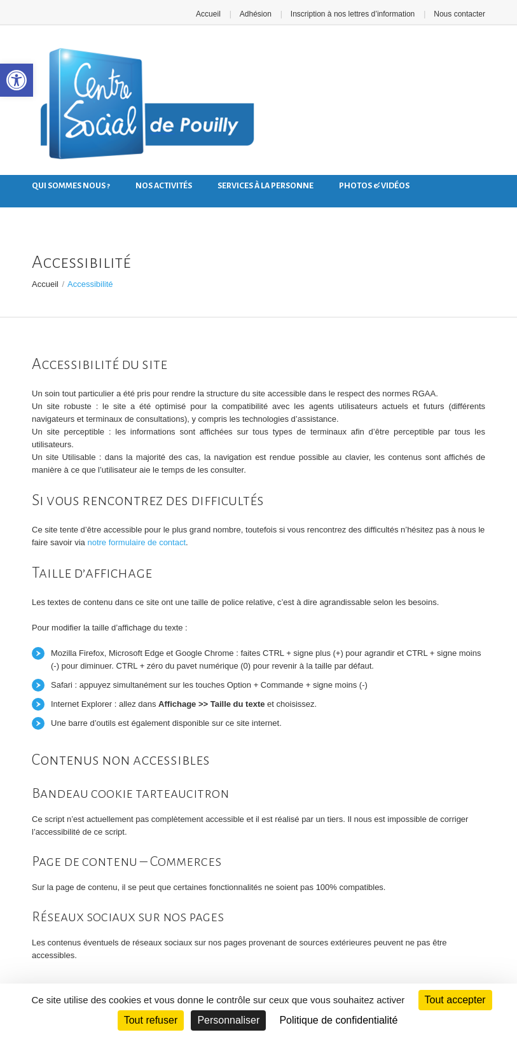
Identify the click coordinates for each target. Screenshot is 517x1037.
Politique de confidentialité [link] (338, 1020)
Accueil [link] (208, 14)
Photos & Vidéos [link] (374, 185)
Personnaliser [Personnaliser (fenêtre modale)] (228, 1020)
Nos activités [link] (163, 185)
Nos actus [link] (53, 211)
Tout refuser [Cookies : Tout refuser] (150, 1020)
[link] (16, 80)
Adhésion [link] (256, 14)
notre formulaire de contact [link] (136, 542)
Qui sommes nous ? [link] (71, 185)
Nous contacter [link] (459, 14)
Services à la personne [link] (265, 185)
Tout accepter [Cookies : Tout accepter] (455, 999)
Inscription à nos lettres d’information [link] (353, 14)
